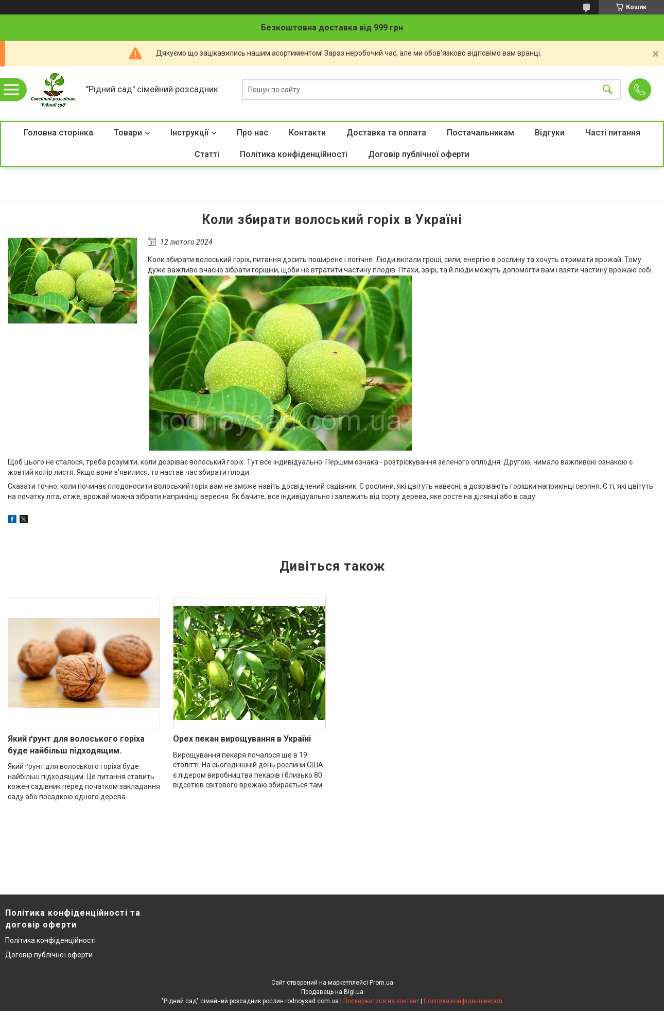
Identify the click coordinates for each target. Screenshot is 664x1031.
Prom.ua (381, 982)
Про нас (252, 133)
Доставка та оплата (386, 133)
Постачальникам (480, 133)
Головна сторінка (58, 133)
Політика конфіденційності (293, 154)
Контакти (307, 133)
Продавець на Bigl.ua (332, 991)
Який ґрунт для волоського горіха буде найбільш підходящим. (76, 744)
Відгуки (550, 133)
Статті (207, 154)
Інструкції (189, 133)
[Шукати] (607, 89)
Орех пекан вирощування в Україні (242, 739)
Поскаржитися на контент (381, 1001)
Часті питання (612, 133)
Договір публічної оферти (418, 154)
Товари (128, 133)
